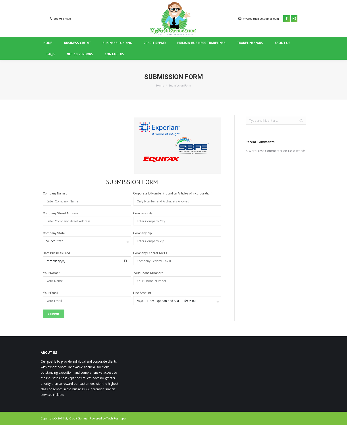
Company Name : (55, 193)
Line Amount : (142, 293)
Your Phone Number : (148, 273)
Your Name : (51, 273)
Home (160, 85)
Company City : (143, 213)
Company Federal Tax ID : (150, 253)
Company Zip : (143, 233)
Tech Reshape (116, 418)
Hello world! (296, 151)
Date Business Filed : (57, 253)
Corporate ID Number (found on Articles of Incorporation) (172, 193)
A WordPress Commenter (264, 151)
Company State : (54, 233)
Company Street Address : (61, 213)
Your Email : (51, 293)
